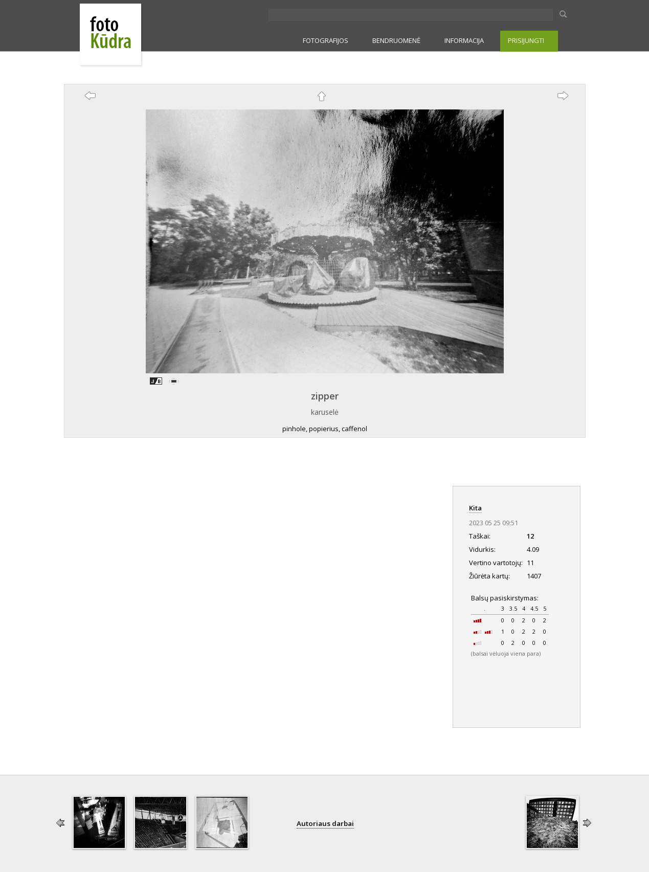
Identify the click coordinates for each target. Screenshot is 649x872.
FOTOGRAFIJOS (325, 40)
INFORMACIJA (464, 40)
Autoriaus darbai (325, 823)
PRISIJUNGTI (526, 40)
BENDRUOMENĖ (396, 40)
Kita (475, 507)
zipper (325, 396)
